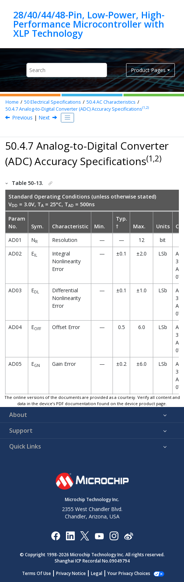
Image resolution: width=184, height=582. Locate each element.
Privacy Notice (71, 573)
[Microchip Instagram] (113, 535)
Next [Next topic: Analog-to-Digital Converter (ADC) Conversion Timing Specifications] (44, 117)
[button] (6, 182)
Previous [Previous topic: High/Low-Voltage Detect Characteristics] (22, 117)
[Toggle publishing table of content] (67, 117)
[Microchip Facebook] (55, 535)
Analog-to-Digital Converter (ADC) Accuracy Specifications (77, 109)
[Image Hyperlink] (99, 536)
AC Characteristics (111, 102)
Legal (96, 573)
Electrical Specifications (52, 102)
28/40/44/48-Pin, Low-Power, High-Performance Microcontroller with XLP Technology (89, 24)
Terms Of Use (36, 573)
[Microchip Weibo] (128, 536)
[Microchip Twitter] (84, 535)
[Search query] (66, 70)
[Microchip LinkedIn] (70, 535)
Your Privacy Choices (128, 573)
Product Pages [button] (148, 70)
